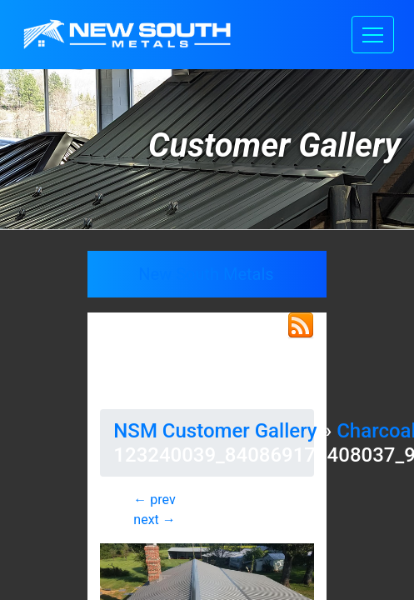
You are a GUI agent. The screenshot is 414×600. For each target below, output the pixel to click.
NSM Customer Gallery (215, 430)
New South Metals (205, 274)
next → (154, 520)
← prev (154, 500)
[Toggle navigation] (373, 34)
